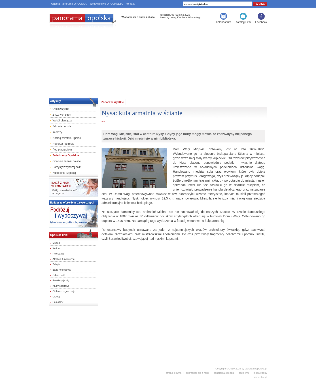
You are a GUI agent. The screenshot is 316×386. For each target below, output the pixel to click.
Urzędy (56, 296)
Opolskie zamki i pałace (67, 161)
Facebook (261, 22)
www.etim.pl (260, 377)
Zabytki (56, 264)
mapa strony (260, 372)
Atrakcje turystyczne (63, 259)
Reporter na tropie (63, 143)
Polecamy (58, 302)
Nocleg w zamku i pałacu (67, 138)
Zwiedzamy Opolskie (66, 155)
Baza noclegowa (62, 269)
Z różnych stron (62, 114)
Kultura (56, 248)
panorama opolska (224, 372)
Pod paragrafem (62, 149)
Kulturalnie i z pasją (64, 172)
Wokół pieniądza (62, 120)
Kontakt (130, 3)
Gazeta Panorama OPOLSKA (69, 3)
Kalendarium (223, 22)
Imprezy (57, 132)
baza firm (244, 372)
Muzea (56, 243)
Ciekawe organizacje (64, 291)
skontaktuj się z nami (197, 372)
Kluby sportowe (61, 285)
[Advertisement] (158, 62)
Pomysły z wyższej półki (67, 167)
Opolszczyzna (61, 108)
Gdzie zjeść (59, 275)
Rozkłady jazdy (61, 280)
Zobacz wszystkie (112, 102)
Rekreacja (58, 253)
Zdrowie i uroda (62, 126)
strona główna (174, 372)
